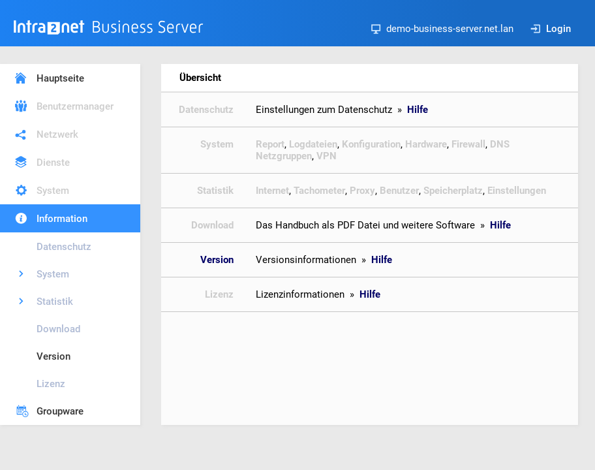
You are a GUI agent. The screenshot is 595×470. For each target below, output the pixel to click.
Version (53, 356)
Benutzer (399, 190)
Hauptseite (60, 78)
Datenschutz (64, 247)
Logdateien (313, 144)
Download (58, 329)
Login (550, 29)
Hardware (426, 144)
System (53, 190)
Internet (272, 190)
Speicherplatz (453, 190)
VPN (326, 156)
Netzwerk (57, 134)
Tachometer (319, 190)
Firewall (468, 144)
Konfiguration (371, 144)
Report (270, 144)
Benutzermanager (75, 106)
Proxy (362, 190)
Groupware (60, 411)
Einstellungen (516, 190)
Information (62, 219)
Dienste (53, 162)
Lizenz (51, 384)
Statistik (55, 301)
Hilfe (417, 110)
